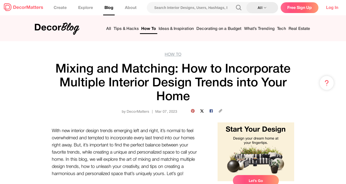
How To (148, 29)
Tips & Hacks (126, 29)
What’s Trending (259, 29)
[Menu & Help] (327, 83)
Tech (281, 29)
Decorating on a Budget (219, 29)
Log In (332, 7)
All (108, 29)
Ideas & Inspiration (176, 29)
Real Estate (299, 29)
